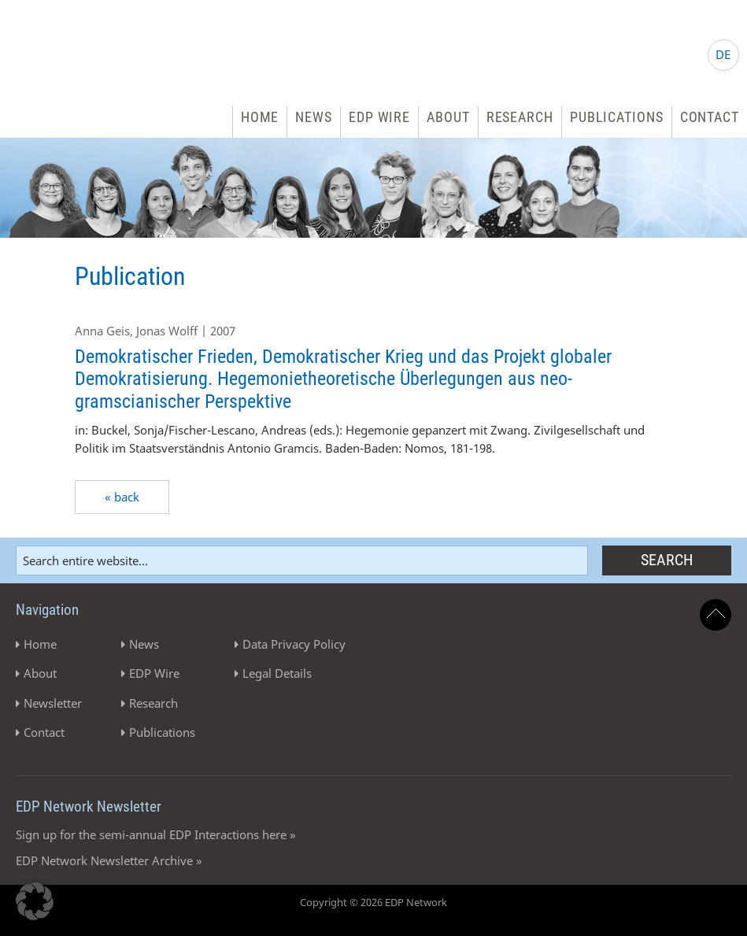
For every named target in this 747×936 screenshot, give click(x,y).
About (448, 117)
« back (122, 497)
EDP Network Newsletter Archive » (109, 860)
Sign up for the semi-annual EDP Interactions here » (156, 834)
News (313, 117)
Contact (709, 117)
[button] (34, 901)
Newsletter (53, 703)
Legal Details (277, 673)
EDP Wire (379, 117)
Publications (617, 117)
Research (519, 117)
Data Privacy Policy (294, 644)
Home (260, 117)
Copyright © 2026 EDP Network (373, 902)
